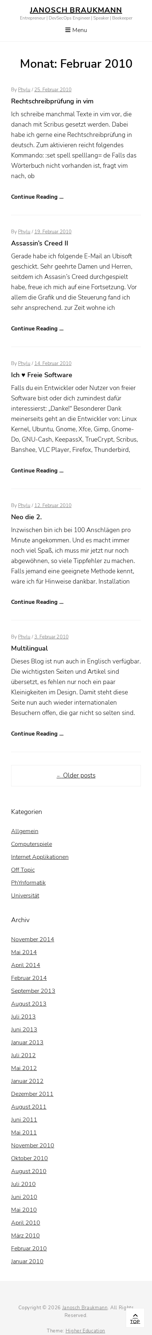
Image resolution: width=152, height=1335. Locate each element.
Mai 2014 (24, 952)
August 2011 (28, 1107)
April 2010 (25, 1223)
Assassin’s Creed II (39, 243)
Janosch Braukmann (76, 10)
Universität (25, 896)
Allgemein (24, 831)
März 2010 (25, 1236)
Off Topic (23, 870)
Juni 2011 (24, 1120)
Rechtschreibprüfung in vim (52, 101)
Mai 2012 (24, 1068)
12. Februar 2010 (53, 505)
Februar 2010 (29, 1248)
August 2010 (28, 1171)
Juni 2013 (24, 1030)
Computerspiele (31, 844)
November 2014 (32, 939)
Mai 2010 (24, 1210)
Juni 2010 (24, 1197)
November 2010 (32, 1145)
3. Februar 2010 (51, 637)
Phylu (24, 89)
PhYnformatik (28, 883)
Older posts (75, 775)
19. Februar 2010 (53, 232)
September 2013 (33, 991)
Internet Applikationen (40, 857)
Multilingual (29, 648)
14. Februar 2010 (53, 363)
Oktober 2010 (29, 1158)
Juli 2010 (23, 1184)
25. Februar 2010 (53, 89)
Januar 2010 (27, 1261)
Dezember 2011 (32, 1094)
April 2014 (25, 965)
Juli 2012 (23, 1055)
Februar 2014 (29, 978)
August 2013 (28, 1004)
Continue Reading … (37, 197)
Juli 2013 (23, 1017)
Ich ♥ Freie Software (41, 375)
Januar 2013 (27, 1042)
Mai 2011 (24, 1133)
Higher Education (85, 1331)
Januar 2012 (27, 1081)
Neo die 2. (26, 517)
